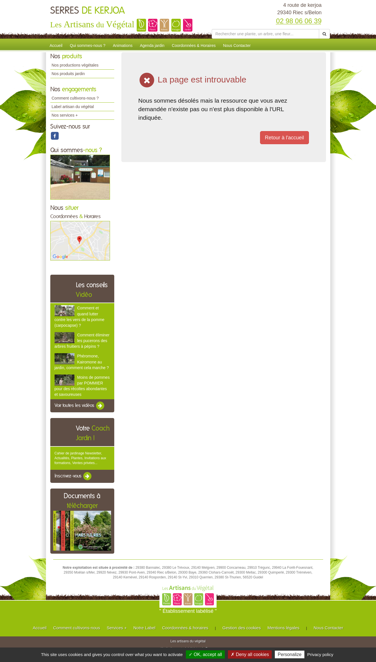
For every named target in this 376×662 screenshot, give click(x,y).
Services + (116, 627)
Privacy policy (320, 654)
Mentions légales (283, 627)
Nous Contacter (237, 45)
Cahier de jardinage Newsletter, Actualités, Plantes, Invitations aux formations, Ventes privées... (80, 458)
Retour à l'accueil (284, 137)
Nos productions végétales (75, 65)
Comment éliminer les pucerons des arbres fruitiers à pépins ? (82, 341)
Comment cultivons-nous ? (75, 98)
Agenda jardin (152, 45)
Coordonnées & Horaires (194, 45)
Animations (122, 45)
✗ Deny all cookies (250, 654)
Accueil (56, 45)
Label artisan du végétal (73, 106)
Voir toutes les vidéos (80, 406)
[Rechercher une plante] (265, 34)
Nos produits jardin (68, 73)
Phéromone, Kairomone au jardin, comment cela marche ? (82, 362)
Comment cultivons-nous (76, 627)
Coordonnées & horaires (185, 627)
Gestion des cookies (242, 627)
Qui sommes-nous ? (87, 45)
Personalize (290, 654)
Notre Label (144, 627)
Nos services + (65, 115)
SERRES (87, 11)
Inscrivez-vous (73, 476)
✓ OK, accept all (205, 654)
